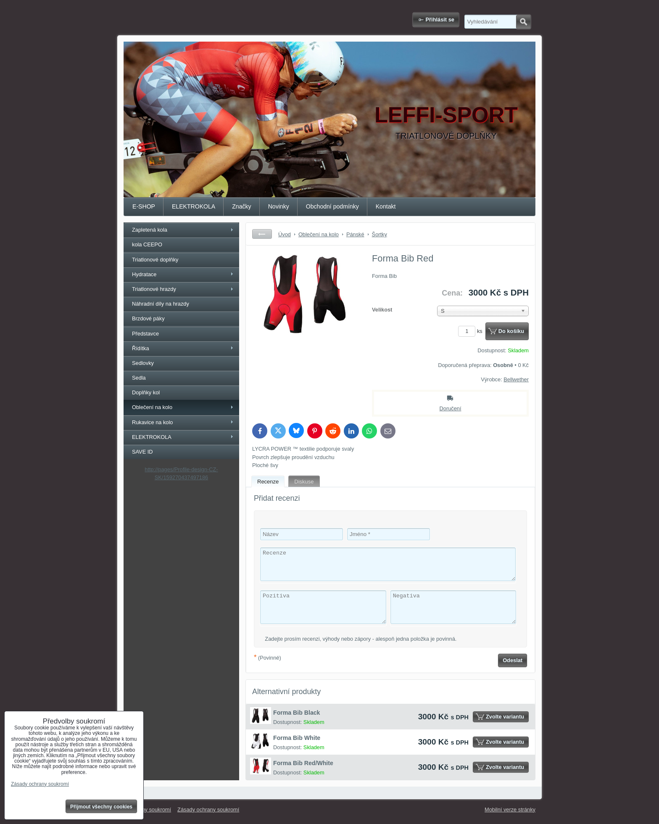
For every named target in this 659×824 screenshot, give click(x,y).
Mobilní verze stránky (510, 809)
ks (471, 331)
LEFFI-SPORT (446, 115)
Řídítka (140, 348)
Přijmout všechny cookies (101, 807)
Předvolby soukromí (147, 809)
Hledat (523, 22)
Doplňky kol (146, 392)
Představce (145, 333)
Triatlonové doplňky (155, 259)
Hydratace (144, 274)
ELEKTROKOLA (193, 206)
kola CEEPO (147, 244)
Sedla (139, 378)
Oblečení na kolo (152, 407)
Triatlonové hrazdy (154, 289)
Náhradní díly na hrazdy (160, 304)
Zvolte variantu (505, 716)
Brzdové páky (148, 318)
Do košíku (511, 331)
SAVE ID (142, 452)
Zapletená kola (149, 230)
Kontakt (386, 206)
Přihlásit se (440, 19)
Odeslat (512, 660)
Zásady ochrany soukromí (208, 809)
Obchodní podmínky (332, 206)
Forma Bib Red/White (303, 763)
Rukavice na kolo (152, 422)
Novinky (278, 206)
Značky (241, 206)
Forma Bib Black (296, 712)
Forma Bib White (296, 737)
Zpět (262, 234)
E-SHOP (143, 206)
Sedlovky (143, 363)
